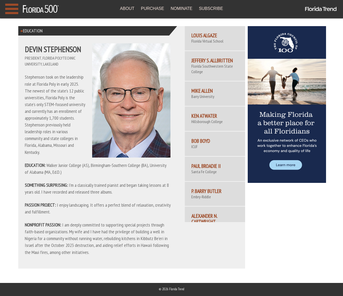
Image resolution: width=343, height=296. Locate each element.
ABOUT (127, 8)
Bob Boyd (200, 141)
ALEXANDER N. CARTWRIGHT (204, 219)
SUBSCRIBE (211, 8)
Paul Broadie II (206, 166)
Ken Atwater (204, 116)
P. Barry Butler (206, 191)
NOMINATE (181, 8)
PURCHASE (152, 8)
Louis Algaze (204, 35)
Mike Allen (202, 91)
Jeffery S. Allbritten (212, 60)
